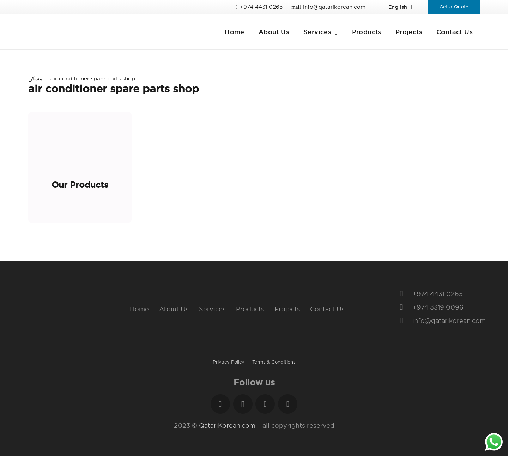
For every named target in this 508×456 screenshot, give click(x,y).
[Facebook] (220, 404)
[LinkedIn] (265, 404)
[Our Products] (80, 167)
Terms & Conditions (273, 361)
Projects (287, 309)
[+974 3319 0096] (404, 307)
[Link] (100, 32)
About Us (174, 309)
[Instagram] (243, 404)
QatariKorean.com (227, 425)
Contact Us (327, 309)
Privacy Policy (228, 361)
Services (212, 309)
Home (139, 309)
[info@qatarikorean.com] (404, 321)
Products (250, 309)
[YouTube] (287, 404)
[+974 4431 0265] (404, 294)
